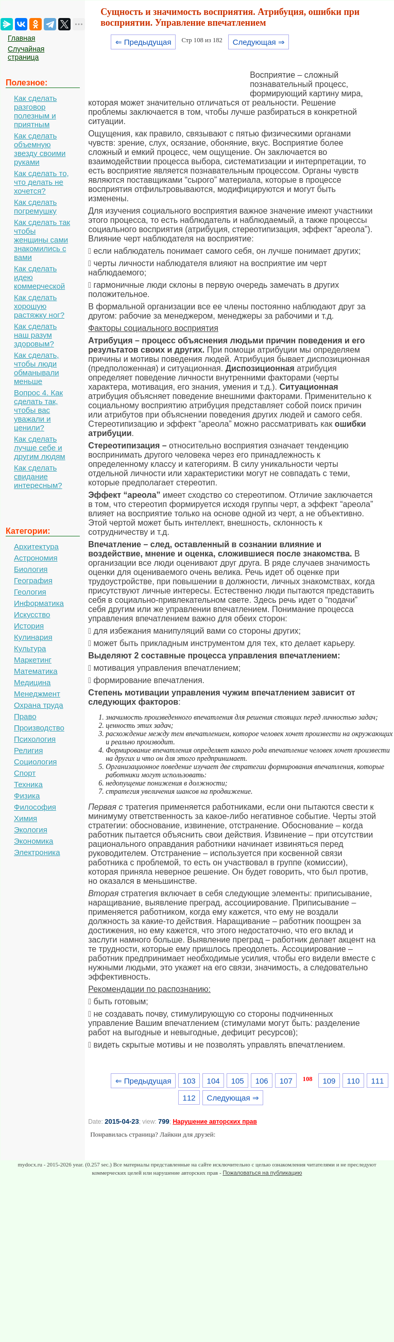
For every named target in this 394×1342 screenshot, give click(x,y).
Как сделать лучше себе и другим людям (39, 447)
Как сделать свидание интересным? (38, 476)
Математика (36, 671)
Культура (30, 648)
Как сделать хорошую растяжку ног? (39, 306)
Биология (30, 569)
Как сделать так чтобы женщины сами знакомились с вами (42, 240)
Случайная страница (26, 53)
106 (261, 1080)
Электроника (37, 852)
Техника (28, 784)
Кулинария (33, 637)
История (29, 625)
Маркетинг (33, 659)
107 (286, 1080)
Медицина (32, 682)
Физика (27, 795)
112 (189, 1097)
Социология (35, 761)
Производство (39, 727)
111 (377, 1080)
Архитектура (36, 546)
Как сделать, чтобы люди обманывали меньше (36, 368)
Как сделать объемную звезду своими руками (39, 148)
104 (213, 1080)
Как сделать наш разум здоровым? (35, 335)
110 (353, 1080)
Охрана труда (38, 705)
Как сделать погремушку (35, 206)
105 (237, 1080)
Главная (21, 38)
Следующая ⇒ (259, 42)
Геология (30, 591)
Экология (30, 829)
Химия (25, 818)
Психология (35, 739)
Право (25, 716)
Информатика (39, 603)
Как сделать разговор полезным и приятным (35, 111)
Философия (35, 807)
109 (328, 1080)
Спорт (25, 773)
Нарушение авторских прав (214, 1121)
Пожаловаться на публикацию (262, 1173)
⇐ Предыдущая (143, 42)
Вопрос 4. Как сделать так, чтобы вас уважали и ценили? (38, 410)
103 (189, 1080)
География (33, 580)
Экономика (33, 840)
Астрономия (36, 557)
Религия (28, 750)
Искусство (32, 614)
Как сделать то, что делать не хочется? (41, 182)
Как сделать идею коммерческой (39, 277)
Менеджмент (37, 693)
